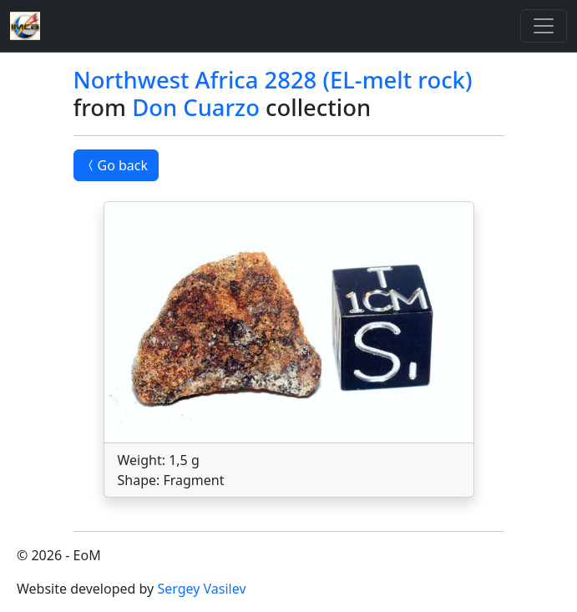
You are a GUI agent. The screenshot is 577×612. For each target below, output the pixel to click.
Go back (116, 165)
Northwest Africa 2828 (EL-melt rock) (273, 79)
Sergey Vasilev (201, 588)
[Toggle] (543, 26)
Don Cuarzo (196, 107)
